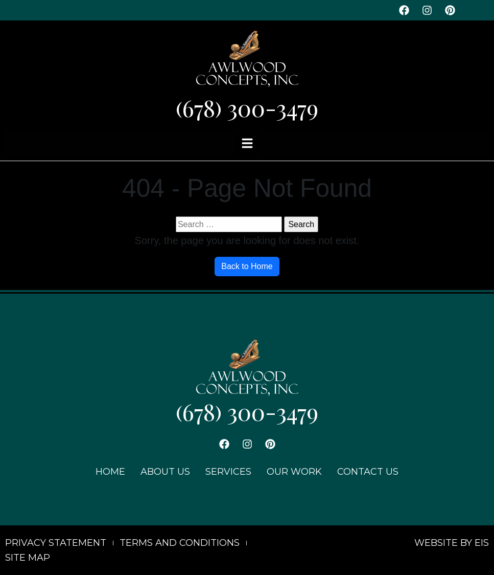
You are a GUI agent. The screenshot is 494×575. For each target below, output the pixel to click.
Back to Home (246, 266)
